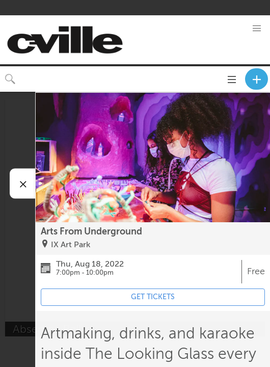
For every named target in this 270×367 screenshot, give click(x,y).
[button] (257, 28)
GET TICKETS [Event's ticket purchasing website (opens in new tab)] (153, 297)
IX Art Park (70, 244)
